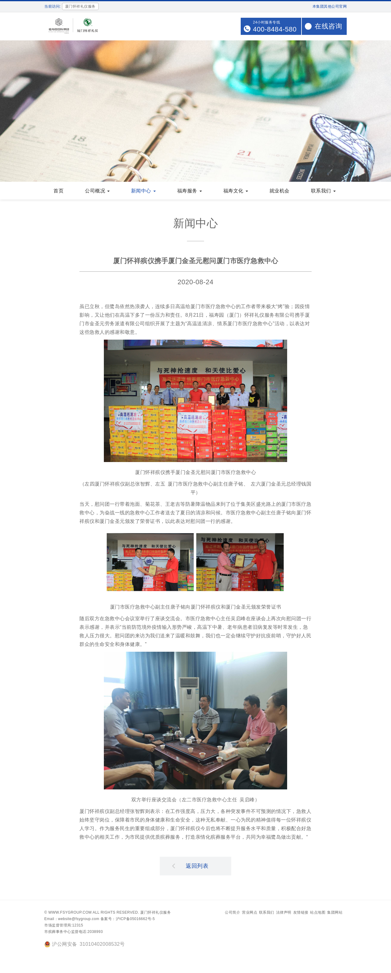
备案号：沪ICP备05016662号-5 (127, 919)
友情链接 (301, 913)
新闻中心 (143, 191)
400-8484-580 (275, 29)
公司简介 (232, 913)
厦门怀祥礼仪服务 (155, 913)
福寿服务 (189, 191)
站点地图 (317, 913)
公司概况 (97, 191)
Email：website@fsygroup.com (71, 919)
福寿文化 (235, 191)
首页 (58, 191)
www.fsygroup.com (70, 913)
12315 (77, 926)
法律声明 (283, 913)
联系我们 (323, 191)
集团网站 (334, 913)
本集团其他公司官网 (329, 6)
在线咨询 (328, 26)
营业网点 (249, 913)
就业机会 (279, 191)
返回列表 (190, 866)
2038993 (95, 932)
